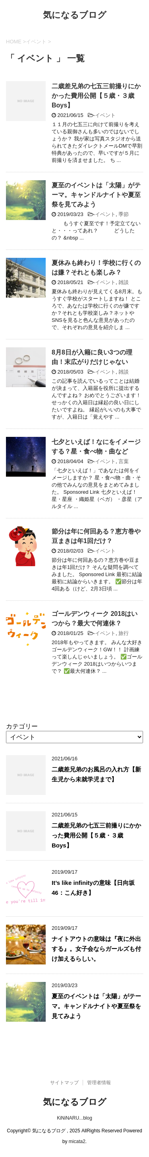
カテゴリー (22, 726)
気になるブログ (74, 15)
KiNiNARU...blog (74, 1118)
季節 (123, 214)
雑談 (123, 282)
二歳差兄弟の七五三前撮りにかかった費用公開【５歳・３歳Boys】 (96, 96)
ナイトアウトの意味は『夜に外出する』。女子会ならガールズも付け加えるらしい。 (96, 948)
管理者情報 (99, 1082)
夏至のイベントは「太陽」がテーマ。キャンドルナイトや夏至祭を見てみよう (96, 195)
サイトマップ (64, 1082)
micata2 (77, 1141)
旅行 (123, 633)
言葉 (123, 461)
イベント (105, 115)
